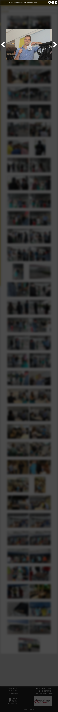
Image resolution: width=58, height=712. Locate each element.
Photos (10, 2)
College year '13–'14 (19, 2)
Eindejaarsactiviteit (32, 2)
